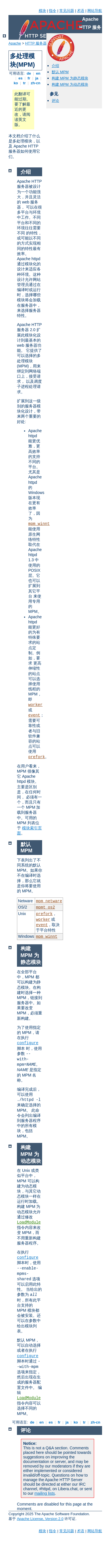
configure (27, 1043)
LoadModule (29, 1222)
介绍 (55, 66)
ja (36, 78)
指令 (52, 11)
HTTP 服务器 (36, 43)
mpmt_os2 (45, 907)
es (21, 78)
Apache (14, 43)
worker (35, 705)
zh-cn (35, 83)
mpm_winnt (39, 524)
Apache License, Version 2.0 (40, 1519)
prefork (36, 757)
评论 (55, 100)
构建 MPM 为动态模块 (70, 84)
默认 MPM (60, 72)
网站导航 (94, 11)
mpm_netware (49, 901)
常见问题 (66, 11)
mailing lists (44, 1493)
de (29, 73)
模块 (42, 11)
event (34, 715)
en (38, 73)
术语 (80, 11)
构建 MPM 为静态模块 (70, 78)
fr (29, 78)
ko (16, 83)
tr (24, 83)
